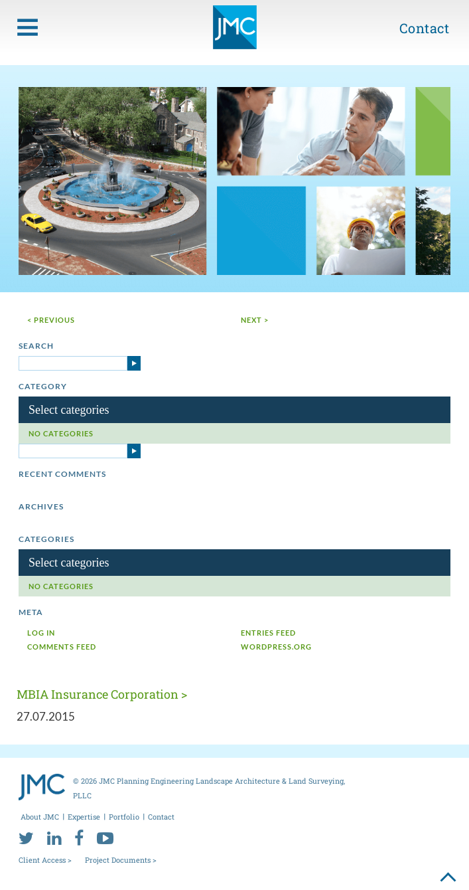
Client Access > (45, 859)
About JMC (40, 817)
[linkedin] (54, 837)
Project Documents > (121, 859)
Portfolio (124, 817)
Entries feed (268, 632)
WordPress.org (276, 646)
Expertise (84, 817)
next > (255, 319)
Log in (41, 632)
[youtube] (105, 837)
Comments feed (61, 646)
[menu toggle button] (27, 27)
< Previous (51, 319)
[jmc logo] (235, 27)
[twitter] (26, 837)
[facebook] (79, 837)
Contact (424, 28)
